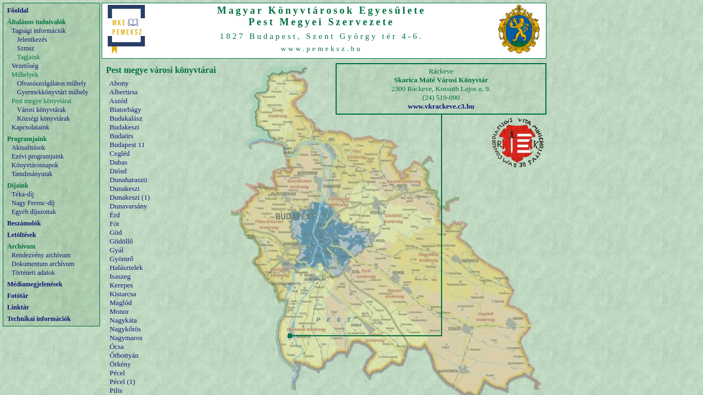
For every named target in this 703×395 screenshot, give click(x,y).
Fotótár (18, 296)
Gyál (117, 250)
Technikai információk (39, 319)
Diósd (118, 171)
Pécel (117, 373)
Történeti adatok (33, 272)
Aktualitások (28, 147)
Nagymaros (126, 338)
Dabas (119, 162)
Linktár (18, 307)
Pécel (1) (123, 381)
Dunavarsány (129, 206)
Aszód (118, 101)
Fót (114, 223)
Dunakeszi (125, 188)
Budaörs (121, 136)
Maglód (121, 302)
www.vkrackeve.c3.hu (441, 106)
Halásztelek (126, 267)
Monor (119, 311)
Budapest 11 (127, 144)
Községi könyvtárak (43, 118)
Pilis (116, 390)
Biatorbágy (126, 109)
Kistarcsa (123, 294)
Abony (119, 83)
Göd (116, 232)
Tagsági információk (39, 31)
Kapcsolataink (30, 127)
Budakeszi (125, 127)
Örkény (120, 364)
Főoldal (18, 10)
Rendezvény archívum (41, 255)
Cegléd (120, 153)
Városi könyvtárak (41, 110)
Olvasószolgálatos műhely (51, 83)
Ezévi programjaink (38, 156)
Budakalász (126, 118)
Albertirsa (123, 92)
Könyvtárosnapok (35, 165)
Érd (115, 215)
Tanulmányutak (32, 174)
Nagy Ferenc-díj (33, 203)
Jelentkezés (32, 39)
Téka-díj (23, 194)
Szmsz (25, 48)
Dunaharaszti (129, 180)
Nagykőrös (125, 329)
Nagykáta (123, 320)
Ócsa (117, 346)
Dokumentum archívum (43, 264)
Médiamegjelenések (35, 284)
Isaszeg (120, 276)
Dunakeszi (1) (130, 197)
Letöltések (21, 235)
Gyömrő (121, 259)
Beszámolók (24, 223)
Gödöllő (121, 241)
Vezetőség (25, 66)
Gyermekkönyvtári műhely (52, 92)
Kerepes (121, 285)
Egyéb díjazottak (34, 212)
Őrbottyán (124, 355)
